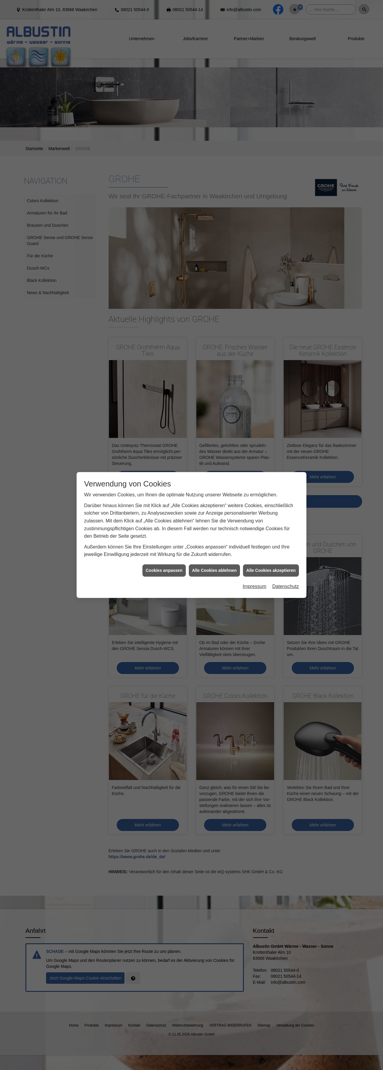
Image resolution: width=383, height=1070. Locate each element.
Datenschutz (285, 460)
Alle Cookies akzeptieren (271, 444)
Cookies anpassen (164, 444)
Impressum (254, 460)
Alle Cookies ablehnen (214, 444)
